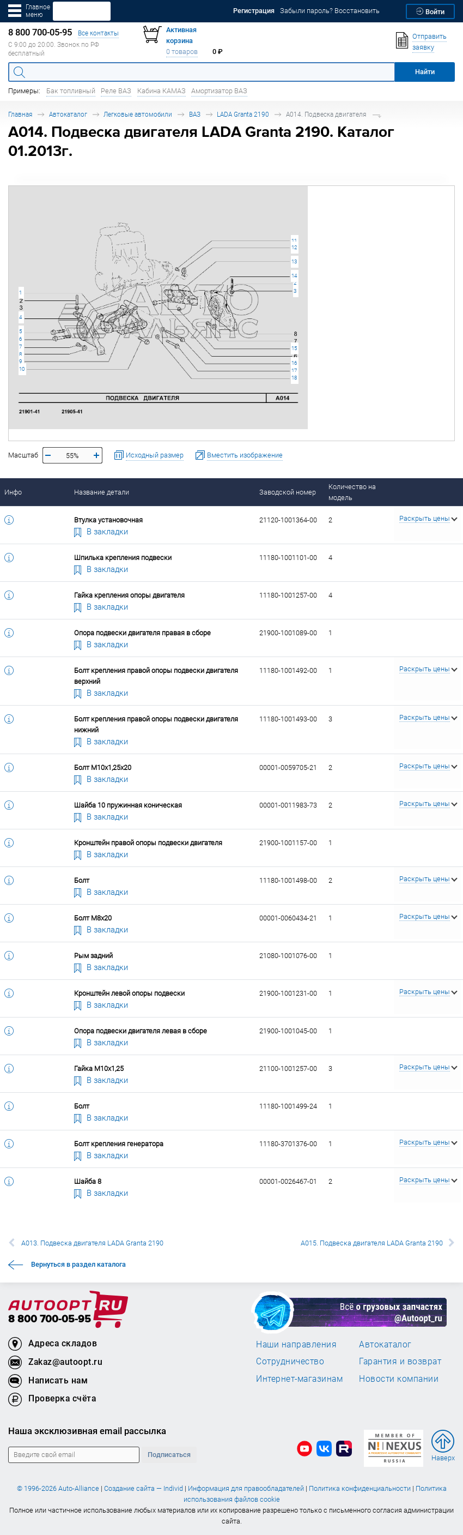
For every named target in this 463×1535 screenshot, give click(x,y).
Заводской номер (287, 492)
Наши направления (296, 1344)
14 (294, 275)
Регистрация (254, 10)
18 (294, 377)
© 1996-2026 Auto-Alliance (58, 1488)
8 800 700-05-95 (49, 1319)
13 (294, 261)
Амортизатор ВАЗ (219, 90)
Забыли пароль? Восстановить (330, 10)
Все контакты (98, 33)
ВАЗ (194, 114)
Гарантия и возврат (400, 1361)
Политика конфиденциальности (360, 1488)
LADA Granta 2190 (243, 114)
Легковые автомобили (137, 114)
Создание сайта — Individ (143, 1488)
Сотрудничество (290, 1361)
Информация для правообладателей (246, 1488)
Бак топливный (70, 90)
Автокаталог (68, 114)
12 (294, 247)
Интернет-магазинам (299, 1378)
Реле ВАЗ (116, 90)
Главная (20, 114)
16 (294, 362)
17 (294, 370)
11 (294, 240)
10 (22, 368)
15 (294, 348)
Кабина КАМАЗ (161, 90)
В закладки (101, 531)
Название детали (101, 492)
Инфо (13, 492)
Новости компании (398, 1378)
